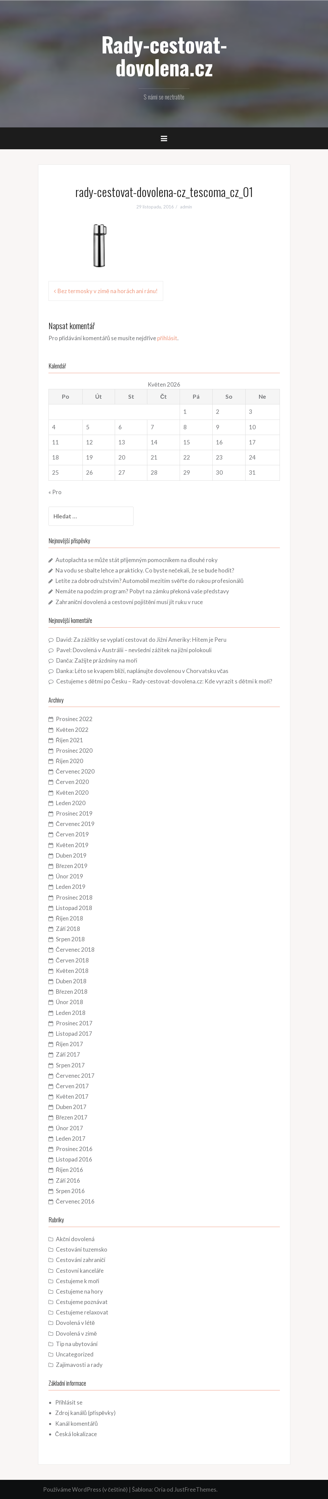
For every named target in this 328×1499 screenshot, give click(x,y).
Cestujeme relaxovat (82, 1312)
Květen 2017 (72, 1096)
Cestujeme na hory (79, 1291)
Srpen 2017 (70, 1065)
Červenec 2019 (75, 823)
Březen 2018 (72, 991)
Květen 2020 (72, 792)
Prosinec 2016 (74, 1148)
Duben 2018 (71, 981)
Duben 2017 (71, 1106)
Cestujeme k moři (78, 1281)
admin (186, 206)
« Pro (55, 492)
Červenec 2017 (75, 1075)
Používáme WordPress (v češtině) (85, 1489)
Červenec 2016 (75, 1201)
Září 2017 (68, 1054)
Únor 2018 (69, 1001)
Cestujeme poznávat (82, 1301)
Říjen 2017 (69, 1044)
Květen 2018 (72, 970)
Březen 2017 (72, 1117)
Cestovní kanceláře (80, 1270)
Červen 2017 (72, 1086)
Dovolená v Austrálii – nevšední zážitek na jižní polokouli (142, 650)
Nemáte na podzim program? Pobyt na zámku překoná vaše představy (142, 591)
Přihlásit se (69, 1402)
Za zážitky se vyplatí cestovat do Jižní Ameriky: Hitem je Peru (149, 639)
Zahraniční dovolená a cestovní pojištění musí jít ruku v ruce (129, 601)
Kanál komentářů (76, 1423)
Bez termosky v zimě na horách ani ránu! (108, 290)
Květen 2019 (72, 845)
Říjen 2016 (69, 1169)
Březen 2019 (72, 865)
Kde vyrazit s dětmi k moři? (238, 681)
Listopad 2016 (74, 1159)
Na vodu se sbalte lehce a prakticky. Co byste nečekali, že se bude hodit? (145, 570)
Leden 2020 (70, 802)
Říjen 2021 (69, 740)
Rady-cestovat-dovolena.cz (164, 55)
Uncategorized (75, 1354)
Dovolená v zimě (76, 1333)
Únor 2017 (69, 1128)
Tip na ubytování (77, 1343)
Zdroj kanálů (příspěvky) (85, 1412)
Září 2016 (68, 1180)
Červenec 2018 (75, 949)
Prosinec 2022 (74, 718)
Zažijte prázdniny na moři (105, 660)
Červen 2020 (72, 781)
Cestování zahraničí (81, 1259)
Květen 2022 (72, 729)
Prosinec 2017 (74, 1023)
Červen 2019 (72, 834)
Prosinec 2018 (74, 897)
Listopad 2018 (74, 907)
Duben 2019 (71, 855)
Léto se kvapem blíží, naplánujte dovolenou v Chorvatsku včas (152, 670)
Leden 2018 (70, 1012)
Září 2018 (68, 928)
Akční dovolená (75, 1238)
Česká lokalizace (76, 1433)
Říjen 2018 (69, 918)
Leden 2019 (70, 886)
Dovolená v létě (75, 1322)
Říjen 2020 (69, 760)
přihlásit (167, 338)
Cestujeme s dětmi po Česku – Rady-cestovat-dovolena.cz (129, 681)
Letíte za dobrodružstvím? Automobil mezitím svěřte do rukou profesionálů (150, 580)
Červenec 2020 (75, 771)
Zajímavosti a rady (79, 1364)
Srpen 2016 (70, 1190)
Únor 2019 (69, 876)
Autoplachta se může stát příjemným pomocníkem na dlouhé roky (137, 559)
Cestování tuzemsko (81, 1249)
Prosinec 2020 (74, 750)
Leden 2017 (70, 1138)
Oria (160, 1489)
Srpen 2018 (70, 939)
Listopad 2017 (74, 1033)
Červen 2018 (72, 960)
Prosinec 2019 (74, 813)
